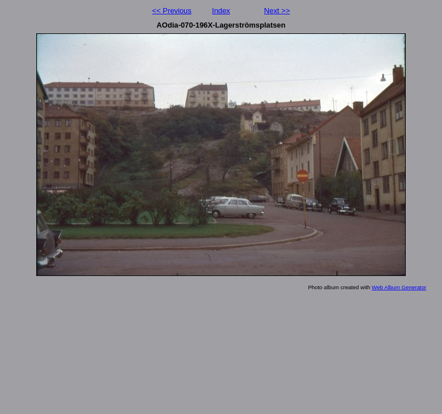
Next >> (277, 10)
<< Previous (171, 10)
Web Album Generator (399, 287)
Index (221, 10)
